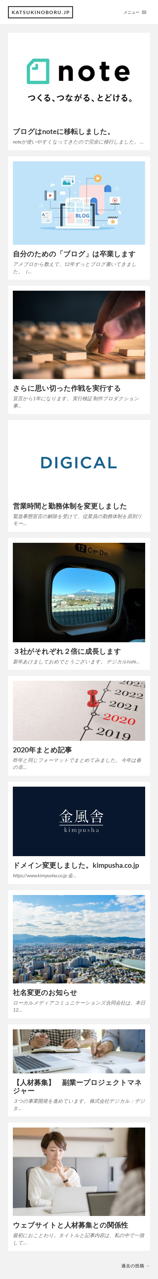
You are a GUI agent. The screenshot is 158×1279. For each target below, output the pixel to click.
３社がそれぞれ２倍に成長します (67, 651)
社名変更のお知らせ (45, 992)
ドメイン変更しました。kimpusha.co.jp (76, 865)
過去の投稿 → (135, 1265)
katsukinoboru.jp (41, 12)
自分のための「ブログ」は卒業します (74, 254)
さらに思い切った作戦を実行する (67, 388)
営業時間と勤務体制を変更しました (70, 506)
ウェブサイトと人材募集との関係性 (70, 1225)
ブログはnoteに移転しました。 (63, 131)
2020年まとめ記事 (42, 750)
